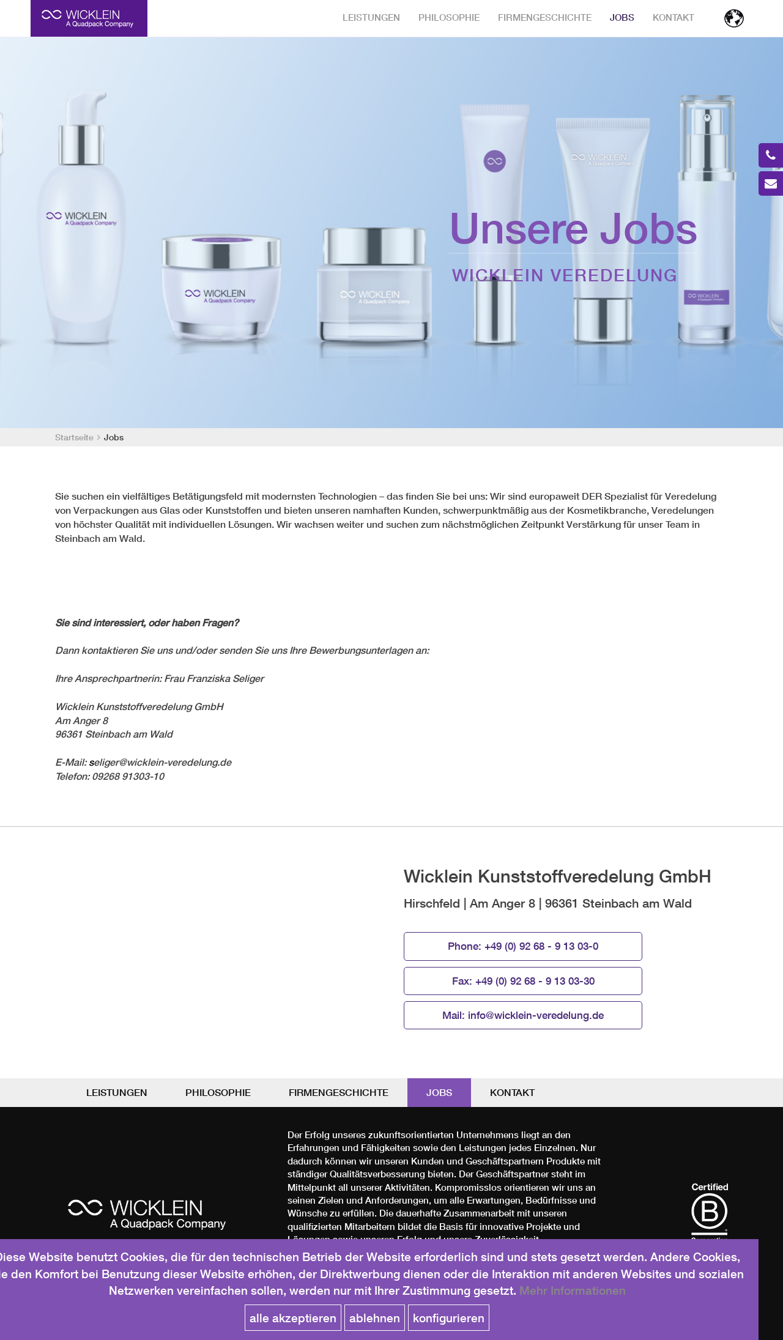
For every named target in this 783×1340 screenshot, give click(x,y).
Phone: (523, 946)
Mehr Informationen (572, 1290)
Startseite (74, 437)
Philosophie (449, 17)
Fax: (523, 981)
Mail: (523, 1015)
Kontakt (673, 17)
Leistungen (371, 17)
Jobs (622, 17)
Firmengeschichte (545, 17)
